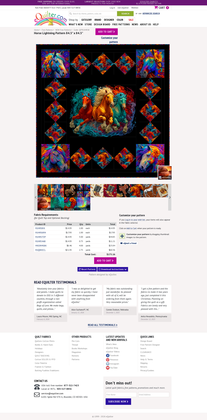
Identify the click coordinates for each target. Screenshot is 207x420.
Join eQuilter (123, 7)
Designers (39, 352)
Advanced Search (151, 13)
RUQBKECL (40, 250)
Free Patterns (47, 29)
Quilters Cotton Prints (45, 341)
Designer (109, 19)
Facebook (112, 355)
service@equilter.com (52, 393)
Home (36, 29)
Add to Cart (131, 228)
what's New (76, 24)
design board (102, 24)
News (142, 355)
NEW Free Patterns (63, 29)
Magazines (76, 352)
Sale (131, 19)
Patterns (75, 359)
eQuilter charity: (149, 1)
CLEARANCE (145, 352)
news (135, 24)
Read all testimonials (103, 325)
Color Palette (41, 363)
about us (145, 24)
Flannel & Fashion (43, 366)
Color (120, 19)
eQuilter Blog (112, 348)
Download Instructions (113, 269)
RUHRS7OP (40, 237)
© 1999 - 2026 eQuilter (102, 416)
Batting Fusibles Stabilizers (47, 370)
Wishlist (134, 7)
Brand (98, 19)
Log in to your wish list (135, 219)
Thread (75, 344)
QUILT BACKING (42, 355)
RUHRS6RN (40, 232)
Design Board (146, 341)
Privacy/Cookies (147, 370)
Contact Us (40, 381)
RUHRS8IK (40, 228)
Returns (143, 366)
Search (125, 13)
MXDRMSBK (41, 245)
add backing (166, 177)
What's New (111, 344)
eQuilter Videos (113, 351)
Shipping (143, 363)
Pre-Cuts (75, 341)
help (156, 24)
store (88, 24)
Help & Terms (146, 359)
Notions (75, 355)
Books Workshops (79, 348)
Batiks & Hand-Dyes (44, 344)
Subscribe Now (118, 401)
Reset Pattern (87, 269)
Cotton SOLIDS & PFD (45, 359)
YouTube (111, 367)
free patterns (121, 24)
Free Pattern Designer (150, 344)
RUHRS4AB (40, 241)
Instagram (112, 364)
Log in (112, 7)
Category (86, 19)
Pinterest (112, 359)
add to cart (106, 31)
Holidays (39, 348)
